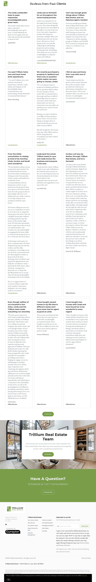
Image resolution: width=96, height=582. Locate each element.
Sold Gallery (45, 528)
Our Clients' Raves (33, 525)
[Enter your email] (69, 526)
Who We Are (40, 3)
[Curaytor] (12, 533)
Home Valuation (51, 3)
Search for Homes (29, 3)
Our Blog (44, 531)
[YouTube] (6, 524)
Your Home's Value (33, 520)
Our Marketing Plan (47, 523)
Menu (74, 4)
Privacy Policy (86, 558)
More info (84, 575)
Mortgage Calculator (47, 525)
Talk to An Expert (47, 520)
